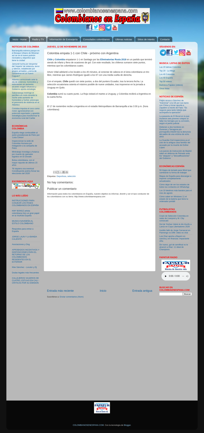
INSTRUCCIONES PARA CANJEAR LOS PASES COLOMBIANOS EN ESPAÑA (25, 203)
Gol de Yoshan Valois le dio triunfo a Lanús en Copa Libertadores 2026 (175, 225)
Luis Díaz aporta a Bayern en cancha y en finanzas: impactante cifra (174, 238)
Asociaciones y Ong (21, 244)
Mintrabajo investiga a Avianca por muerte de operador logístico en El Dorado (25, 154)
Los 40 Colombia (167, 74)
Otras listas (164, 88)
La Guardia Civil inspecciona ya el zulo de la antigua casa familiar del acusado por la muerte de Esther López (174, 143)
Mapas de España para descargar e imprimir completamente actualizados (175, 178)
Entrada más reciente (60, 290)
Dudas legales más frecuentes (25, 273)
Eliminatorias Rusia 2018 (113, 59)
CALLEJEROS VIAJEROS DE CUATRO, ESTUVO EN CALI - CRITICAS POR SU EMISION (25, 280)
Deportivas (61, 176)
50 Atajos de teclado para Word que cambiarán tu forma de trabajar (175, 171)
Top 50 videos (165, 81)
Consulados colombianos (96, 39)
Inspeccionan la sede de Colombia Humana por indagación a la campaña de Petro (24, 144)
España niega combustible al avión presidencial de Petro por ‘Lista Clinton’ (26, 135)
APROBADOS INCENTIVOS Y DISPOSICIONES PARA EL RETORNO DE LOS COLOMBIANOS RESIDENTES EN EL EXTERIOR (25, 256)
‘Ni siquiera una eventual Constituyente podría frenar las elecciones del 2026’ (25, 171)
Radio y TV (38, 39)
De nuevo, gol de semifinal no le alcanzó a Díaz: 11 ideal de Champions (173, 247)
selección (71, 176)
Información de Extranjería (64, 39)
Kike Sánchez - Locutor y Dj (24, 267)
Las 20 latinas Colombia (170, 67)
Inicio (103, 290)
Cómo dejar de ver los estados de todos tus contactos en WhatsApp (174, 185)
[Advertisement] (99, 280)
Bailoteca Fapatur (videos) (171, 85)
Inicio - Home (20, 39)
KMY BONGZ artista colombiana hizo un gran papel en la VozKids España (25, 213)
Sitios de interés (146, 39)
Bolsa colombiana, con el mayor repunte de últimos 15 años (24, 162)
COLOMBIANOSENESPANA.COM (88, 425)
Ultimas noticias (123, 39)
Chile (50, 59)
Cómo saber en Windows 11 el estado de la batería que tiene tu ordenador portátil (173, 199)
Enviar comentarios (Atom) (72, 297)
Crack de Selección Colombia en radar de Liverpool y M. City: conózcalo (174, 218)
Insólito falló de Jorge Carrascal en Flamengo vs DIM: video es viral (174, 231)
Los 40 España (166, 78)
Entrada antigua (142, 290)
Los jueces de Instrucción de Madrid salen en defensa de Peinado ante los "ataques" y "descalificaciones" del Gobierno (175, 154)
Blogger (127, 425)
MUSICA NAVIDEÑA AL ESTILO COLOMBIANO (22, 222)
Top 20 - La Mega (167, 71)
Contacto (165, 39)
